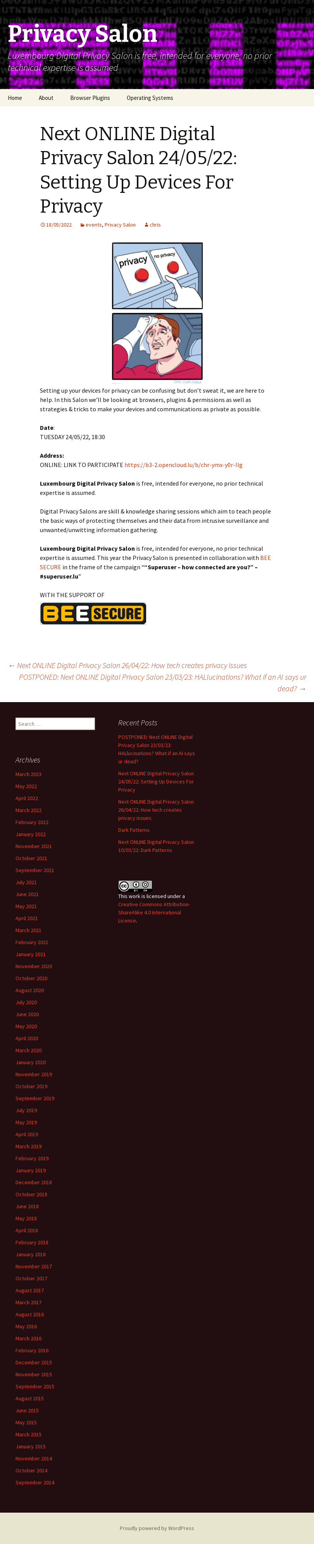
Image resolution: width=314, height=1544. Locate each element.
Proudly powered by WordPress (157, 1528)
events (94, 224)
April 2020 (27, 1038)
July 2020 (26, 1002)
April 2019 (27, 1134)
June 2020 (27, 1014)
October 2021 (31, 858)
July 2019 (26, 1110)
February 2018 (32, 1242)
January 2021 (31, 954)
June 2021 (27, 894)
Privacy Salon (120, 224)
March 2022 (28, 810)
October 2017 (31, 1278)
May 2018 (26, 1218)
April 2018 (27, 1230)
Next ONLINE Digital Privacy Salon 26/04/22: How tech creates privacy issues (127, 665)
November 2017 (34, 1266)
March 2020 (28, 1050)
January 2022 (31, 834)
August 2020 (30, 990)
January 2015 (31, 1446)
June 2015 (27, 1410)
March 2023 (28, 774)
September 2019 (35, 1098)
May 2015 (26, 1422)
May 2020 (26, 1026)
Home (15, 97)
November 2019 (34, 1074)
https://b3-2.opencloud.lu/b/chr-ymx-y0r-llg (183, 465)
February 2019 (32, 1158)
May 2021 (26, 906)
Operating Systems (150, 97)
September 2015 (35, 1386)
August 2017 (30, 1290)
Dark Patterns (134, 829)
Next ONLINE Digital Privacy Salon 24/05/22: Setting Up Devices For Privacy (156, 781)
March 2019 (28, 1146)
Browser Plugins (90, 97)
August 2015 (30, 1398)
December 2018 (34, 1182)
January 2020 (31, 1062)
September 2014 (35, 1482)
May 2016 (26, 1326)
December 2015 (34, 1362)
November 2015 (34, 1374)
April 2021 (27, 918)
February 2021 (32, 942)
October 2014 (31, 1470)
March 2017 (28, 1302)
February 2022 (32, 822)
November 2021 (34, 846)
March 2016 (28, 1338)
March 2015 (28, 1434)
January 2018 (31, 1254)
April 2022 (27, 798)
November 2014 (34, 1458)
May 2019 (26, 1122)
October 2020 (31, 978)
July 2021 (26, 882)
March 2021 (28, 930)
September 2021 (35, 870)
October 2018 (31, 1194)
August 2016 (30, 1314)
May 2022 (26, 786)
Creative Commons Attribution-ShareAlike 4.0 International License (154, 912)
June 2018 (27, 1206)
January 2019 (31, 1170)
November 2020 (34, 966)
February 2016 (32, 1350)
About (46, 97)
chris (155, 224)
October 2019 (31, 1086)
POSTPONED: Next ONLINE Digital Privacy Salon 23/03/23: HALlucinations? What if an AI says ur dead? (162, 682)
